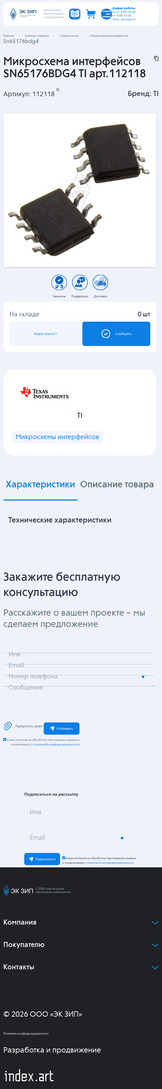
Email (37, 838)
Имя (35, 813)
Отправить (61, 728)
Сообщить (116, 333)
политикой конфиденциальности (56, 744)
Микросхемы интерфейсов (57, 437)
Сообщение (26, 688)
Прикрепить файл (23, 726)
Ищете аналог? (45, 334)
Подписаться (42, 859)
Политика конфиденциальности (26, 1033)
